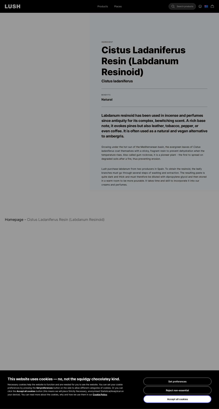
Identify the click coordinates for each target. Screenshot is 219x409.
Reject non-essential (177, 390)
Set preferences (177, 381)
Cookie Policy (100, 394)
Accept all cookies (177, 399)
